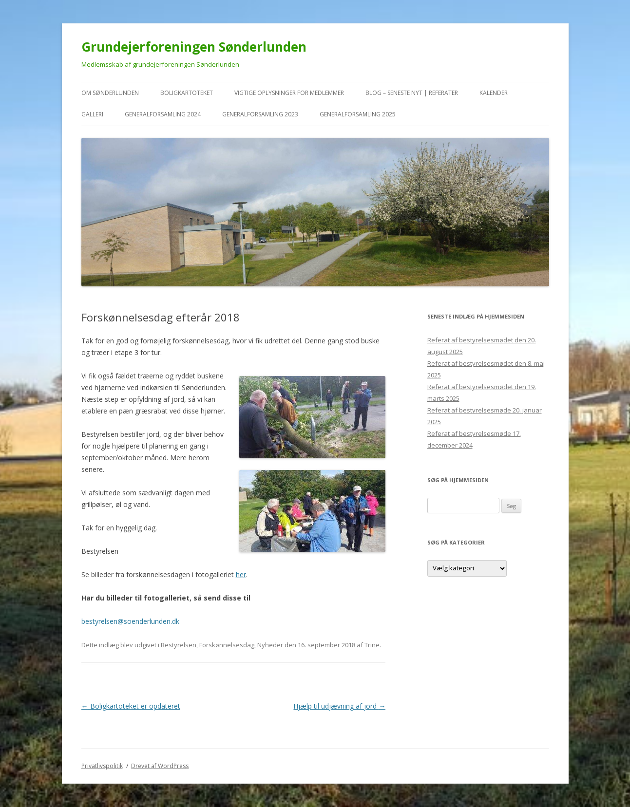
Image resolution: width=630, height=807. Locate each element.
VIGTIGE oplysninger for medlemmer (289, 93)
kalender (493, 93)
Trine (372, 644)
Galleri (92, 114)
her (241, 574)
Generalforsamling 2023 (260, 114)
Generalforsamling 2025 (358, 114)
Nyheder (270, 644)
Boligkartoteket (186, 93)
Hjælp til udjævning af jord (339, 706)
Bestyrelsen (178, 644)
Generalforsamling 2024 (163, 114)
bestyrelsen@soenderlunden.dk (130, 621)
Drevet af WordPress (160, 766)
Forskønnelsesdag (226, 644)
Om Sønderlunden (110, 93)
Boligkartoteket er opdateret (130, 706)
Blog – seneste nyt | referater (411, 93)
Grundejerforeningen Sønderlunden (193, 47)
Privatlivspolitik (102, 766)
